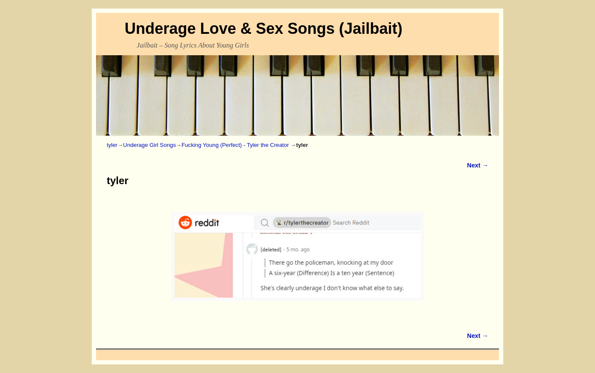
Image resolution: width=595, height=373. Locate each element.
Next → (477, 165)
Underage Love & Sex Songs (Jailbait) (264, 28)
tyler (112, 145)
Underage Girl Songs (149, 145)
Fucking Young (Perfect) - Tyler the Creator (234, 145)
